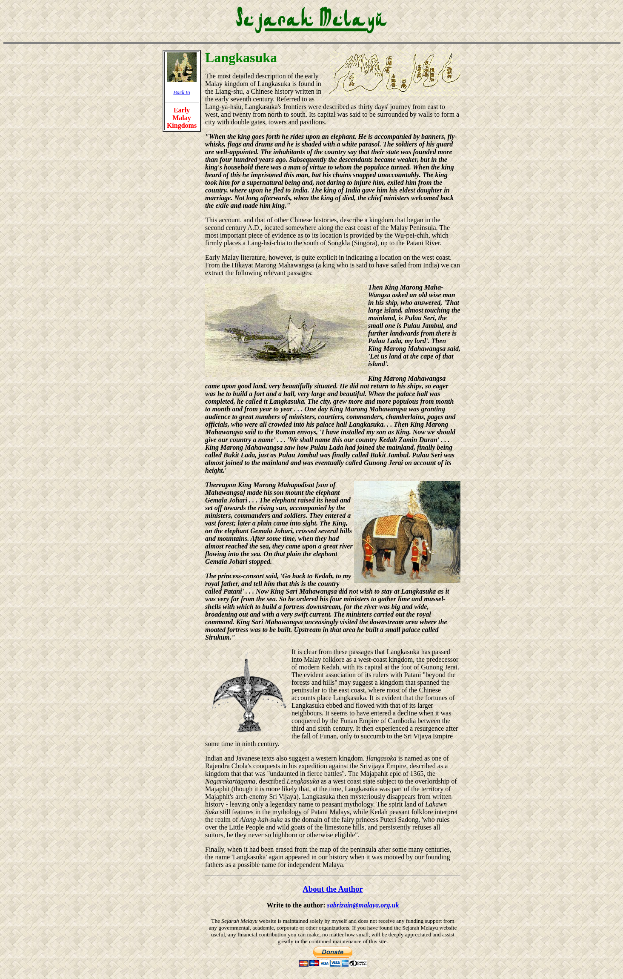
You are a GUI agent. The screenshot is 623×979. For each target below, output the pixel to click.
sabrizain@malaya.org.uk (363, 905)
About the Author (333, 888)
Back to (181, 92)
